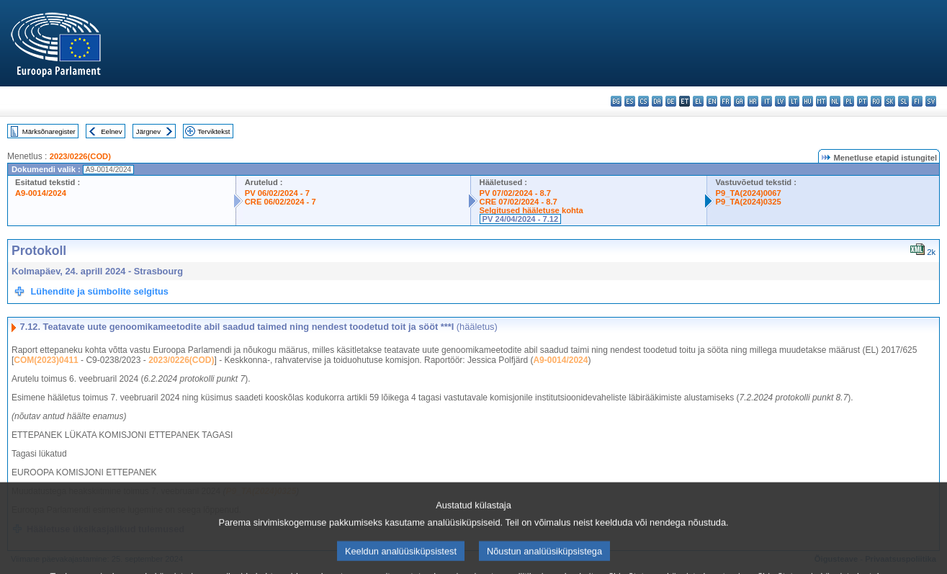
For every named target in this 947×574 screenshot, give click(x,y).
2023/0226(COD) (80, 156)
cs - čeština (643, 101)
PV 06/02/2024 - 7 (277, 193)
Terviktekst (213, 131)
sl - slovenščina (903, 101)
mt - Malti (821, 101)
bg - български (616, 101)
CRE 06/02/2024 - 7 (280, 201)
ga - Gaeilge (739, 101)
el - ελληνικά (698, 101)
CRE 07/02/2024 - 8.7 (518, 201)
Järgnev (148, 131)
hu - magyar (807, 101)
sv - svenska (930, 101)
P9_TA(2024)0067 (748, 193)
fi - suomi (917, 101)
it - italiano (766, 101)
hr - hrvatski (753, 101)
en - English (711, 101)
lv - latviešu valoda (780, 101)
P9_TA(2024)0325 (748, 201)
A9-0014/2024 (40, 193)
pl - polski (848, 101)
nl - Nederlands (835, 101)
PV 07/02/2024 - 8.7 (516, 193)
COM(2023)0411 (46, 360)
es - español (629, 101)
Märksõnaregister (49, 131)
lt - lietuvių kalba (794, 101)
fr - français (725, 101)
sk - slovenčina (889, 101)
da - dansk (657, 101)
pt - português (862, 101)
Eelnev (111, 131)
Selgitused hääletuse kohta (531, 210)
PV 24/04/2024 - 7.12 (521, 219)
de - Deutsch (670, 101)
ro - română (876, 101)
